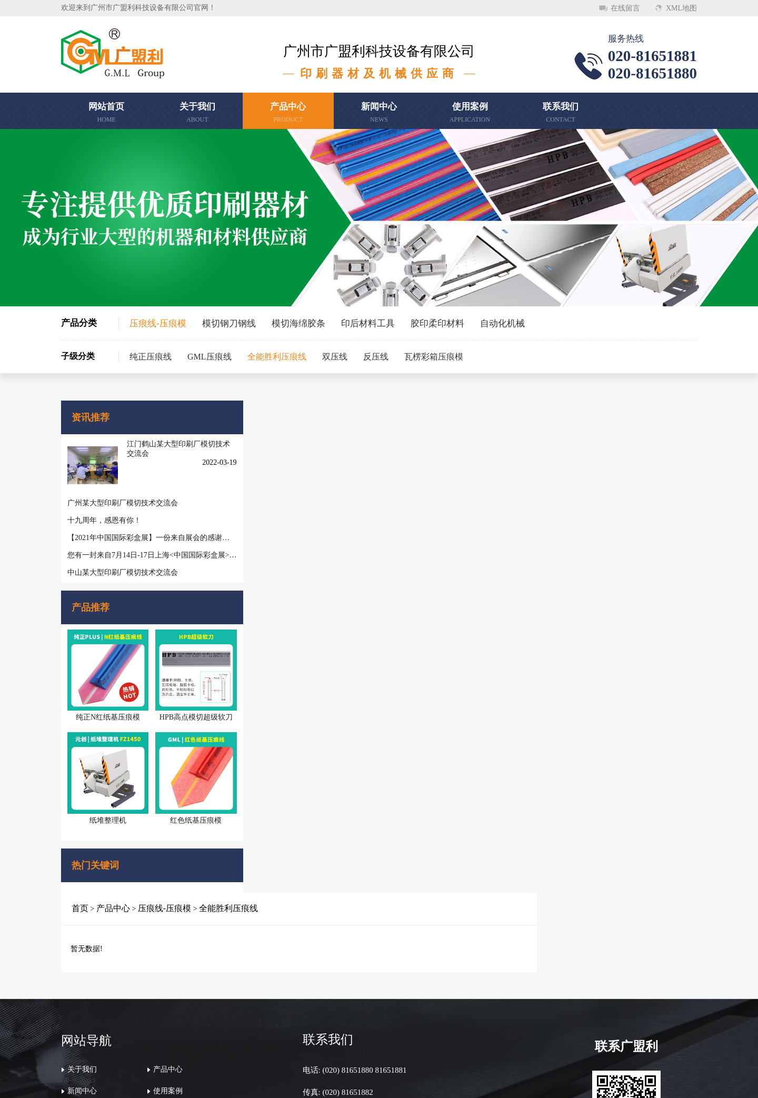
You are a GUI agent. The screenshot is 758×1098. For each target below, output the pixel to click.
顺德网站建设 (561, 1081)
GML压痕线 (209, 356)
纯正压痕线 (150, 356)
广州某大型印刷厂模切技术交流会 (122, 495)
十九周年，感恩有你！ (104, 512)
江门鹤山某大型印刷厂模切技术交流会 (162, 448)
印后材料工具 (368, 323)
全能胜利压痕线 (276, 356)
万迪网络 (605, 1081)
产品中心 (281, 415)
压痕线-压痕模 (157, 323)
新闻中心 (82, 980)
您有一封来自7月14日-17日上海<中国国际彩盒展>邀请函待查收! (140, 547)
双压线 (334, 356)
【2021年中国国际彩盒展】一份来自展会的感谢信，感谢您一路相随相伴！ (140, 530)
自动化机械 (502, 323)
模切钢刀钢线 (229, 323)
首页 (248, 415)
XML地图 (681, 8)
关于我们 (82, 959)
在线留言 (625, 8)
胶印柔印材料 (437, 323)
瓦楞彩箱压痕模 (433, 356)
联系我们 (82, 1001)
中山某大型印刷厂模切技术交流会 (122, 564)
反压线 (375, 356)
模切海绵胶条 (298, 323)
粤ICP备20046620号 (503, 1081)
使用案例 (168, 980)
